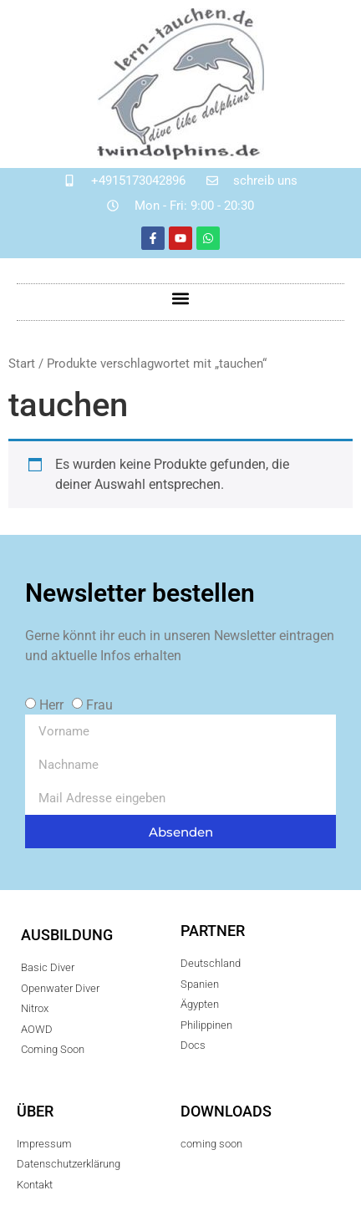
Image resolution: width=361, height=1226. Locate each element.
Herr (51, 705)
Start (21, 363)
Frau (99, 705)
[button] (181, 298)
